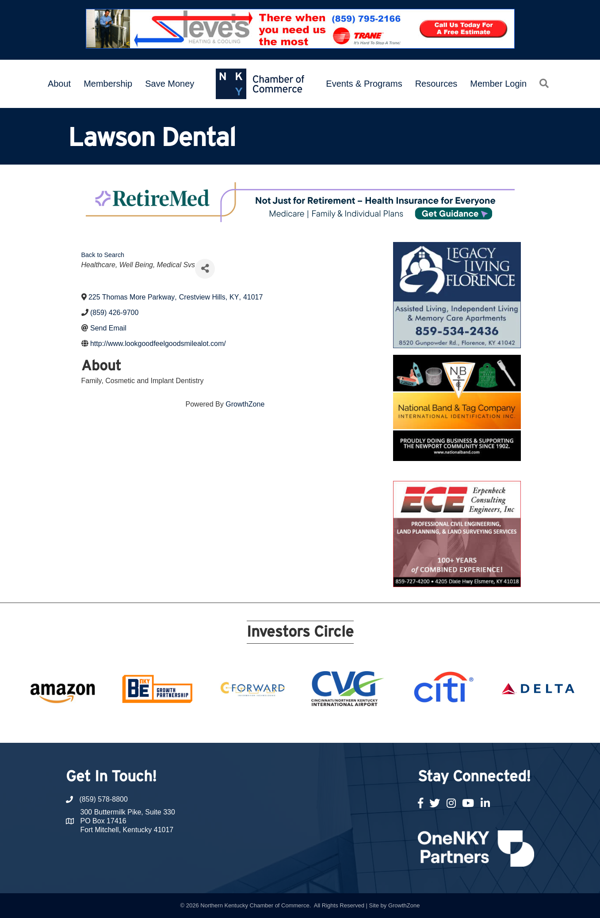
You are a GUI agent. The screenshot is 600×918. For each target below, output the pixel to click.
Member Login (498, 83)
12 (311, 726)
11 (300, 726)
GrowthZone (244, 404)
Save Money (169, 83)
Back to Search (103, 254)
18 (374, 726)
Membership (108, 83)
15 (343, 726)
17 (364, 726)
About (59, 83)
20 (396, 726)
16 (353, 726)
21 (406, 726)
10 (290, 726)
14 (332, 726)
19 (385, 726)
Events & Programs (364, 83)
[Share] (205, 269)
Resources (436, 83)
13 (321, 726)
